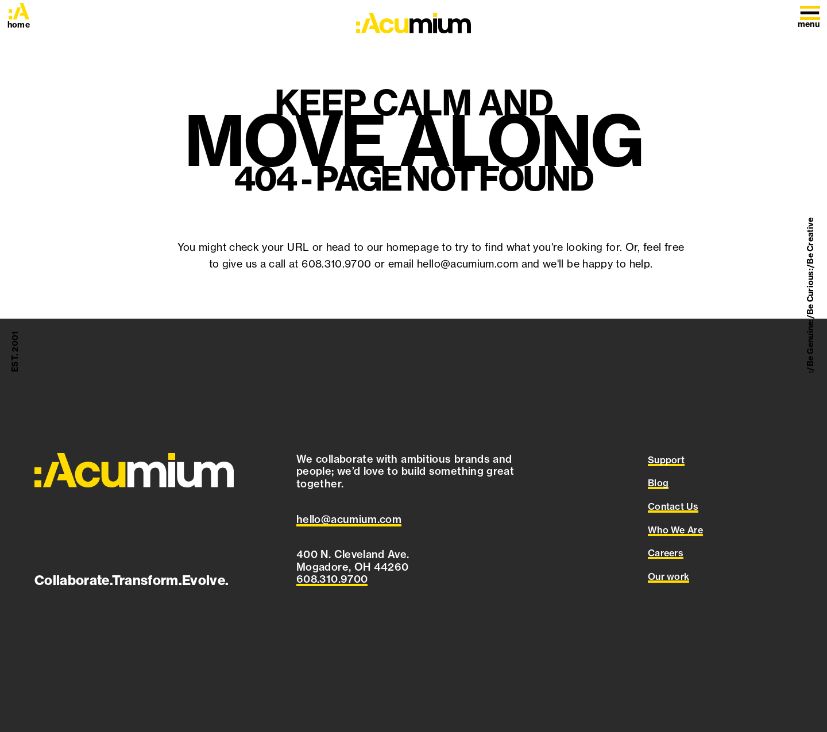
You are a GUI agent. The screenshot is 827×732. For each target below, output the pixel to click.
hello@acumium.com (467, 263)
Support (666, 460)
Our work (669, 576)
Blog (658, 483)
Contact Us (673, 506)
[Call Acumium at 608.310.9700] (332, 579)
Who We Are (675, 530)
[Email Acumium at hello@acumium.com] (348, 519)
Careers (665, 553)
